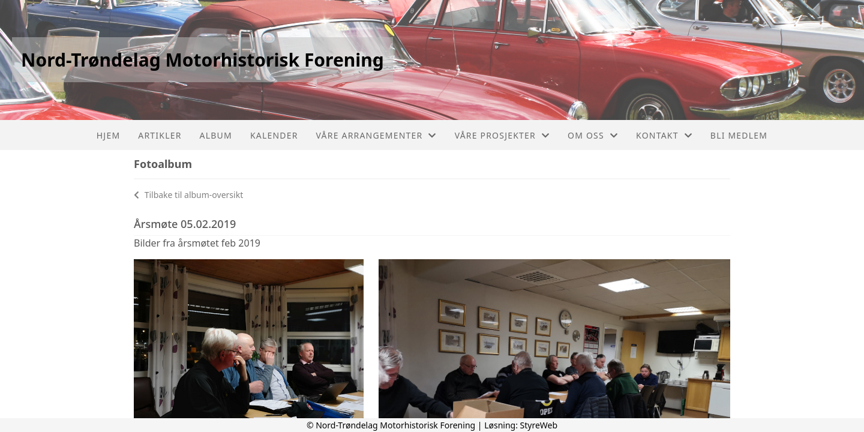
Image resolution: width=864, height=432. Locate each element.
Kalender (274, 135)
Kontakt (664, 135)
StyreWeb (539, 425)
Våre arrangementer (376, 135)
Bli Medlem (738, 135)
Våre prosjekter (502, 135)
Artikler (159, 135)
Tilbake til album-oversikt (188, 194)
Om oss (593, 135)
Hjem (108, 135)
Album (216, 135)
